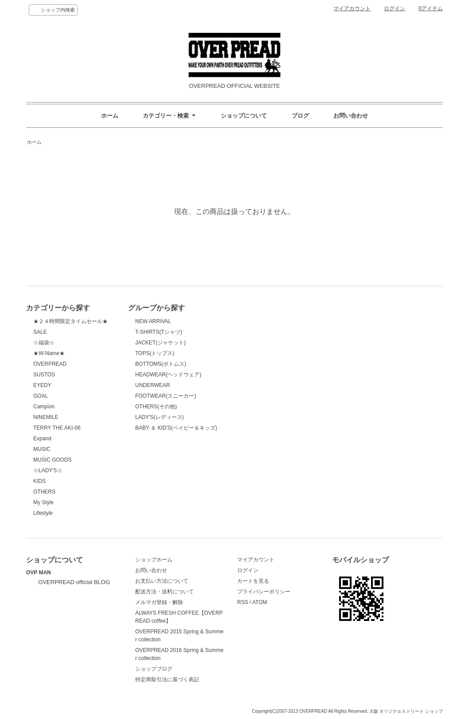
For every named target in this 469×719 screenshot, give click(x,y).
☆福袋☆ (44, 343)
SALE (40, 332)
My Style (43, 502)
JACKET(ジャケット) (160, 343)
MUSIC (42, 449)
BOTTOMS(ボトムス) (160, 364)
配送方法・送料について (164, 592)
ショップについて (244, 115)
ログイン (394, 8)
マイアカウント (352, 8)
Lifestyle (43, 513)
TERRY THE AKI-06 (57, 428)
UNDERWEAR (152, 385)
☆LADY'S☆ (48, 470)
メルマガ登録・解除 (159, 602)
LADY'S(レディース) (159, 417)
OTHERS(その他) (156, 406)
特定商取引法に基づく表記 (167, 679)
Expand (42, 438)
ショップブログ (153, 669)
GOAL (40, 396)
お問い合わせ (350, 115)
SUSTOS (44, 374)
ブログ (300, 115)
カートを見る (253, 581)
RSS (242, 602)
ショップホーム (153, 560)
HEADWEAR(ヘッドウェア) (168, 374)
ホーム (109, 115)
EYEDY (42, 385)
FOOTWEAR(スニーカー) (165, 396)
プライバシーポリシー (263, 592)
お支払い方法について (161, 581)
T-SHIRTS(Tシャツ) (158, 332)
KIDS (39, 481)
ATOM (259, 602)
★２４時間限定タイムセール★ (70, 321)
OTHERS (44, 492)
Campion (44, 406)
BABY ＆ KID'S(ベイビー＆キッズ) (176, 428)
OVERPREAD (49, 364)
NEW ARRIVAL (153, 321)
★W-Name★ (49, 353)
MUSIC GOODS (52, 460)
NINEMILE (46, 417)
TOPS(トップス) (154, 353)
